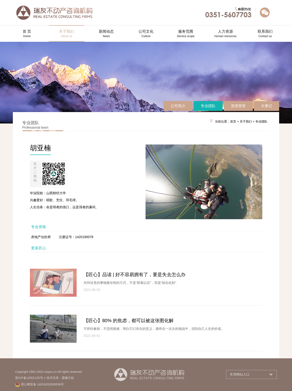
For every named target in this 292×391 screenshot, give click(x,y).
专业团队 (208, 106)
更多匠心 (38, 248)
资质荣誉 (238, 106)
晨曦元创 (68, 378)
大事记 (266, 106)
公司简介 (178, 106)
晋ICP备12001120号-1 (30, 378)
